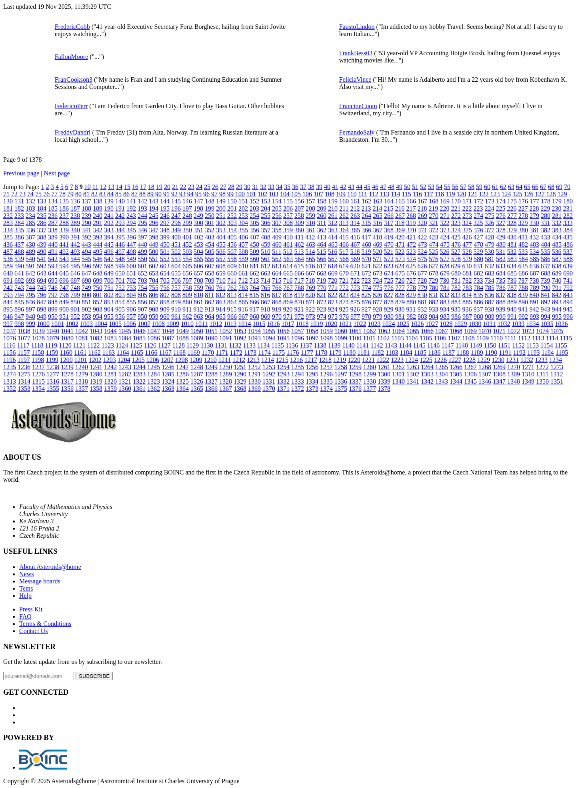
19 (159, 186)
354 (232, 230)
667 (310, 273)
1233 (541, 359)
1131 (221, 345)
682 (478, 273)
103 (273, 194)
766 (277, 287)
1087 (168, 338)
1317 (67, 381)
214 (377, 208)
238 (75, 215)
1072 (513, 331)
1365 (196, 388)
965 (221, 316)
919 (276, 309)
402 (198, 237)
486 (568, 244)
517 (343, 251)
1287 (196, 374)
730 (444, 280)
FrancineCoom (358, 106)
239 (86, 215)
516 (332, 251)
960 (165, 316)
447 (131, 244)
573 (400, 258)
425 (455, 237)
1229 (483, 359)
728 (422, 280)
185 (53, 208)
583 (512, 258)
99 (230, 194)
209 (321, 208)
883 (445, 302)
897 (30, 309)
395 (120, 237)
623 (388, 266)
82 (94, 194)
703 (142, 280)
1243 (124, 367)
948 (30, 316)
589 (8, 266)
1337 (355, 381)
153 (265, 201)
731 (455, 280)
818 (287, 294)
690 (568, 273)
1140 (348, 345)
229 (545, 208)
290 (86, 222)
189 (97, 208)
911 (187, 309)
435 (567, 237)
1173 (250, 352)
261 (333, 215)
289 (75, 222)
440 (53, 244)
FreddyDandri (73, 132)
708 (198, 280)
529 (478, 251)
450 (165, 244)
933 (433, 309)
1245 (153, 367)
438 (30, 244)
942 (534, 309)
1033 (518, 323)
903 (97, 309)
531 (500, 251)
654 (165, 273)
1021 (345, 323)
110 (351, 194)
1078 (38, 338)
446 (120, 244)
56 (455, 186)
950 (53, 316)
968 (254, 316)
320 (422, 222)
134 (53, 201)
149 (221, 201)
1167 (165, 352)
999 (30, 323)
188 (86, 208)
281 (557, 215)
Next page (57, 173)
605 (187, 266)
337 (41, 230)
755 (153, 287)
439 (41, 244)
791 (557, 287)
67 (543, 186)
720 (332, 280)
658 (209, 273)
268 (411, 215)
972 (299, 316)
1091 (225, 338)
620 (355, 266)
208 (310, 208)
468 (366, 244)
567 (333, 258)
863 (221, 302)
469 (377, 244)
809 (187, 294)
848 (53, 302)
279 (534, 215)
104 (285, 194)
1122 (93, 345)
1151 (504, 345)
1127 (164, 345)
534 (534, 251)
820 (310, 294)
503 (187, 251)
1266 (456, 367)
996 (568, 316)
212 (355, 208)
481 (512, 244)
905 (120, 309)
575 (422, 258)
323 (455, 222)
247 (176, 215)
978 (366, 316)
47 (383, 186)
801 (97, 294)
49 (399, 186)
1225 (426, 359)
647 (86, 273)
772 (344, 287)
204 (265, 208)
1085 (139, 338)
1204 (124, 359)
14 (119, 186)
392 (86, 237)
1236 (24, 367)
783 (467, 287)
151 (243, 201)
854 (120, 302)
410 (288, 237)
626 (422, 266)
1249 (211, 367)
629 (455, 266)
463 (310, 244)
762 (232, 287)
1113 (538, 338)
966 (232, 316)
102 (262, 194)
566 (321, 258)
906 (131, 309)
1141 (362, 345)
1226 (440, 359)
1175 (278, 352)
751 (109, 287)
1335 (326, 381)
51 (415, 186)
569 (355, 258)
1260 (369, 367)
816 (265, 294)
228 (534, 208)
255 (265, 215)
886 (478, 302)
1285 (168, 374)
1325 (182, 381)
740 (556, 280)
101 (251, 194)
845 (19, 302)
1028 (446, 323)
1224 (411, 359)
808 (176, 294)
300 (198, 222)
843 (567, 294)
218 (422, 208)
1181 (363, 352)
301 (209, 222)
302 (221, 222)
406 (243, 237)
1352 (9, 388)
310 (310, 222)
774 (366, 287)
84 (110, 194)
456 (232, 244)
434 (556, 237)
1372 (297, 388)
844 (8, 302)
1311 (542, 374)
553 (176, 258)
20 (167, 186)
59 (479, 186)
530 (489, 251)
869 (288, 302)
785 (489, 287)
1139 (334, 345)
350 (187, 230)
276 (501, 215)
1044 (110, 331)
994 (545, 316)
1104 (412, 338)
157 (310, 201)
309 (299, 222)
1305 (456, 374)
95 (198, 194)
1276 (38, 374)
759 (198, 287)
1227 (454, 359)
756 (165, 287)
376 (478, 230)
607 (209, 266)
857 (153, 302)
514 (310, 251)
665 (288, 273)
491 (53, 251)
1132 (235, 345)
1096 (297, 338)
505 (209, 251)
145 (176, 201)
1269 (499, 367)
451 (176, 244)
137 (86, 201)
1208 (181, 359)
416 (355, 237)
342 (97, 230)
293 (120, 222)
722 (355, 280)
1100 (355, 338)
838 (511, 294)
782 (456, 287)
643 (41, 273)
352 (209, 230)
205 (277, 208)
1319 (96, 381)
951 (64, 316)
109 (341, 194)
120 (461, 194)
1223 (397, 359)
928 (377, 309)
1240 (81, 367)
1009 (172, 323)
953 (86, 316)
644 (53, 273)
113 (384, 194)
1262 (398, 367)
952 (75, 316)
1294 (297, 374)
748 (75, 287)
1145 (419, 345)
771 (333, 287)
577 (445, 258)
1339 (384, 381)
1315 (38, 381)
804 (131, 294)
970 (277, 316)
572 (389, 258)
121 (472, 194)
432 (534, 237)
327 (500, 222)
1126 (150, 345)
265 (377, 215)
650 (120, 273)
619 (343, 266)
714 (265, 280)
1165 (137, 352)
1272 (542, 367)
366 (366, 230)
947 (19, 316)
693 (30, 280)
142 (142, 201)
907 (142, 309)
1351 (556, 381)
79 (70, 194)
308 (288, 222)
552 (165, 258)
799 (75, 294)
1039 (38, 331)
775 (377, 287)
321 (433, 222)
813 (231, 294)
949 (41, 316)
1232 (526, 359)
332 (556, 222)
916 (243, 309)
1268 (484, 367)
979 (377, 316)
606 (198, 266)
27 (223, 186)
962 (187, 316)
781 (445, 287)
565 (310, 258)
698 (86, 280)
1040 (52, 331)
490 (41, 251)
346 (142, 230)
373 (445, 230)
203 (254, 208)
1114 (552, 338)
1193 (533, 352)
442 (75, 244)
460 (277, 244)
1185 (420, 352)
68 (551, 186)
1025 (402, 323)
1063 (384, 331)
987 (467, 316)
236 (53, 215)
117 (428, 194)
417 (366, 237)
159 (333, 201)
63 (511, 186)
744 (30, 287)
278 (523, 215)
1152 (518, 345)
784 (478, 287)
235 (41, 215)
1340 (398, 381)
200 (221, 208)
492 (64, 251)
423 (433, 237)
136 (75, 201)
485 (557, 244)
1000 (43, 323)
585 (534, 258)
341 (86, 230)
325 (478, 222)
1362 (153, 388)
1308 (499, 374)
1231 (512, 359)
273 (467, 215)
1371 (283, 388)
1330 (254, 381)
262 (344, 215)
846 (30, 302)
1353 (24, 388)
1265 (441, 367)
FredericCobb (72, 26)
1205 (138, 359)
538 (8, 258)
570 (366, 258)
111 (362, 194)
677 (422, 273)
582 (501, 258)
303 (232, 222)
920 (287, 309)
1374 (326, 388)
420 (399, 237)
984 (433, 316)
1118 (37, 345)
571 (377, 258)
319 (411, 222)
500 (153, 251)
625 (411, 266)
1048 (168, 331)
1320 (110, 381)
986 (456, 316)
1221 (368, 359)
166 (411, 201)
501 (165, 251)
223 (478, 208)
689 (557, 273)
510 (265, 251)
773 (355, 287)
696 (64, 280)
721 (343, 280)
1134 (263, 345)
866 (254, 302)
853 (109, 302)
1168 (179, 352)
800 (86, 294)
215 (388, 208)
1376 (355, 388)
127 (539, 194)
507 (232, 251)
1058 (312, 331)
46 (375, 186)
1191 (505, 352)
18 (151, 186)
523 (411, 251)
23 (191, 186)
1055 (268, 331)
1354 (38, 388)
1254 (283, 367)
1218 (325, 359)
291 (97, 222)
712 (243, 280)
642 (30, 273)
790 (545, 287)
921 (299, 309)
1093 (254, 338)
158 (321, 201)
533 (523, 251)
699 (97, 280)
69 (559, 186)
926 (355, 309)
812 (220, 294)
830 (422, 294)
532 (511, 251)
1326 (196, 381)
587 (557, 258)
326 (489, 222)
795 (30, 294)
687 (534, 273)
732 (467, 280)
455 (221, 244)
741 (567, 280)
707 (187, 280)
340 (75, 230)
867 (265, 302)
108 (329, 194)
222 (467, 208)
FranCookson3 (73, 79)
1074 (542, 331)
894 (568, 302)
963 (198, 316)
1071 (499, 331)
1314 (24, 381)
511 (276, 251)
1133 (249, 345)
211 (343, 208)
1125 (136, 345)
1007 (144, 323)
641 (19, 273)
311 (321, 222)
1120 (65, 345)
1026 (417, 323)
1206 (152, 359)
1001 (57, 323)
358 (277, 230)
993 (534, 316)
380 (523, 230)
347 (153, 230)
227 (523, 208)
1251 (240, 367)
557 (221, 258)
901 (75, 309)
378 (501, 230)
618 (332, 266)
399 (165, 237)
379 (512, 230)
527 (455, 251)
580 (478, 258)
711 (231, 280)
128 (551, 194)
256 (277, 215)
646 (75, 273)
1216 (296, 359)
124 (506, 194)
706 (176, 280)
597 (97, 266)
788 (523, 287)
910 (176, 309)
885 (467, 302)
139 (109, 201)
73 (22, 194)
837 (500, 294)
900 (64, 309)
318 (399, 222)
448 (142, 244)
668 (321, 273)
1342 (427, 381)
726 (399, 280)
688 (545, 273)
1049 (182, 331)
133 (41, 201)
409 (277, 237)
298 (176, 222)
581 (489, 258)
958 (142, 316)
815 (254, 294)
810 (198, 294)
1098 (326, 338)
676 (411, 273)
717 (299, 280)
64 (519, 186)
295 (142, 222)
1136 (292, 345)
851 (86, 302)
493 (75, 251)
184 (41, 208)
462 (299, 244)
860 (187, 302)
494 (86, 251)
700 (109, 280)
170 (456, 201)
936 (467, 309)
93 (182, 194)
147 (198, 201)
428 (489, 237)
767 (288, 287)
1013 (230, 323)
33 (271, 186)
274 (478, 215)
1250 (225, 367)
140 (120, 201)
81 (86, 194)
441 (64, 244)
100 (240, 194)
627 (433, 266)
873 (333, 302)
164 (389, 201)
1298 (355, 374)
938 (489, 309)
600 (131, 266)
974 (321, 316)
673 (377, 273)
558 (232, 258)
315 (366, 222)
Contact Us (33, 630)
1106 (440, 338)
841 (545, 294)
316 (377, 222)
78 (62, 194)
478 (478, 244)
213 (366, 208)
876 (366, 302)
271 (445, 215)
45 (367, 186)
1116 (9, 345)
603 (165, 266)
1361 (139, 388)
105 (296, 194)
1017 (287, 323)
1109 (482, 338)
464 (321, 244)
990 (501, 316)
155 (288, 201)
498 (131, 251)
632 (489, 266)
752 (120, 287)
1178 (321, 352)
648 (97, 273)
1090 (211, 338)
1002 (72, 323)
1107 (454, 338)
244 (142, 215)
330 (534, 222)
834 (467, 294)
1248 (196, 367)
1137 (306, 345)
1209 (196, 359)
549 (131, 258)
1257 (326, 367)
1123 (107, 345)
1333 (297, 381)
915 (231, 309)
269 (422, 215)
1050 (196, 331)
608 (221, 266)
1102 (383, 338)
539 (19, 258)
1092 (240, 338)
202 (243, 208)
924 (332, 309)
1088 (182, 338)
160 (344, 201)
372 (433, 230)
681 (467, 273)
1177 (307, 352)
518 (355, 251)
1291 (254, 374)
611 (254, 266)
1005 (115, 323)
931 (411, 309)
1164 (122, 352)
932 (422, 309)
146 (187, 201)
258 (299, 215)
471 (400, 244)
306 (265, 222)
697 (75, 280)
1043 (96, 331)
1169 (193, 352)
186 (64, 208)
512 (287, 251)
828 (399, 294)
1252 (254, 367)
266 (389, 215)
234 (30, 215)
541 (41, 258)
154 (277, 201)
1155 (560, 345)
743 (19, 287)
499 (142, 251)
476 (456, 244)
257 (288, 215)
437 (19, 244)
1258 (340, 367)
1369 (254, 388)
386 (19, 237)
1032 (503, 323)
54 (439, 186)
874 (344, 302)
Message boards (39, 581)
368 (389, 230)
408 (265, 237)
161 (355, 201)
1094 (268, 338)
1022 (359, 323)
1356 (67, 388)
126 (528, 194)
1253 (268, 367)
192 (131, 208)
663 (265, 273)
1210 (210, 359)
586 (545, 258)
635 (523, 266)
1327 (211, 381)
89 (150, 194)
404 (221, 237)
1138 (320, 345)
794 (19, 294)
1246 (168, 367)
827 (388, 294)
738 (534, 280)
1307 (484, 374)
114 (395, 194)
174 (501, 201)
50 (407, 186)
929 (388, 309)
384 (568, 230)
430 (511, 237)
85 (118, 194)
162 (366, 201)
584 (523, 258)
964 (209, 316)
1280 (96, 374)
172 (478, 201)
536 (556, 251)
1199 (52, 359)
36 (295, 186)
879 (400, 302)
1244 (139, 367)
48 (391, 186)
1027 (431, 323)
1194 (547, 352)
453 (198, 244)
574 (411, 258)
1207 (167, 359)
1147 (447, 345)
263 (355, 215)
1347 (499, 381)
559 (243, 258)
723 (366, 280)
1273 (556, 367)
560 (254, 258)
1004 (100, 323)
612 (265, 266)
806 (153, 294)
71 (6, 194)
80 (78, 194)
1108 (468, 338)
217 (411, 208)
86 (126, 194)
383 (557, 230)
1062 (369, 331)
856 (142, 302)
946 (8, 316)
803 (120, 294)
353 (221, 230)
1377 (369, 388)
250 (209, 215)
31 (255, 186)
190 (109, 208)
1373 (312, 388)
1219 (339, 359)
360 (299, 230)
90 (158, 194)
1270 (513, 367)
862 (209, 302)
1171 (222, 352)
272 (456, 215)
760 (209, 287)
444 (97, 244)
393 (97, 237)
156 (299, 201)
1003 (86, 323)
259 (310, 215)
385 (8, 237)
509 (254, 251)
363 (333, 230)
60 (487, 186)
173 (489, 201)
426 (467, 237)
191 (120, 208)
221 (455, 208)
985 (445, 316)
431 (523, 237)
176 (523, 201)
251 (221, 215)
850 (75, 302)
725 (388, 280)
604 (176, 266)
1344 (456, 381)
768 (299, 287)
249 (198, 215)
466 (344, 244)
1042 (81, 331)
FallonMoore (71, 56)
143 (153, 201)
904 (109, 309)
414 (332, 237)
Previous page (21, 173)
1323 (153, 381)
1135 (277, 345)
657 (198, 273)
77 (54, 194)
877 (377, 302)
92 (174, 194)
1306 (470, 374)
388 (41, 237)
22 (183, 186)
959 (153, 316)
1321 (124, 381)
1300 (384, 374)
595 (75, 266)
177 (534, 201)
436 (8, 244)
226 (511, 208)
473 (422, 244)
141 (131, 201)
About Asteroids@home (50, 566)
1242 (110, 367)
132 (30, 201)
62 (503, 186)
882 (433, 302)
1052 (225, 331)
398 (153, 237)
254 (254, 215)
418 (377, 237)
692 (19, 280)
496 (109, 251)
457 (243, 244)
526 (444, 251)
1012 (215, 323)
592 (41, 266)
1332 (283, 381)
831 (433, 294)
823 (343, 294)
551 (153, 258)
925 (343, 309)
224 (489, 208)
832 (444, 294)
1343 (441, 381)
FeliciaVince (355, 79)
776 (389, 287)
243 (131, 215)
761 (221, 287)
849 (64, 302)
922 (310, 309)
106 (307, 194)
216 (399, 208)
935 (455, 309)
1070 (484, 331)
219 (433, 208)
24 (199, 186)
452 (187, 244)
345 (131, 230)
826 (377, 294)
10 (87, 186)
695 (53, 280)
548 (120, 258)
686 (523, 273)
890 (523, 302)
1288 (211, 374)
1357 (81, 388)
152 (254, 201)
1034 (532, 323)
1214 (267, 359)
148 (209, 201)
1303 (427, 374)
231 (567, 208)
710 (221, 280)
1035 (546, 323)
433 (545, 237)
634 (511, 266)
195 (165, 208)
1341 (412, 381)
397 (142, 237)
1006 (129, 323)
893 (557, 302)
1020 (330, 323)
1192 (519, 352)
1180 (349, 352)
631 (478, 266)
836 (489, 294)
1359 (110, 388)
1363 (168, 388)
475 (445, 244)
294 (131, 222)
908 (153, 309)
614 (287, 266)
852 (97, 302)
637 (545, 266)
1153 (532, 345)
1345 (470, 381)
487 (8, 251)
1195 (562, 352)
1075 (556, 331)
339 (64, 230)
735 (500, 280)
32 (263, 186)
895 (8, 309)
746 (53, 287)
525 (433, 251)
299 (187, 222)
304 (243, 222)
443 (86, 244)
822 (332, 294)
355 (243, 230)
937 (478, 309)
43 (351, 186)
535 (545, 251)
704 (153, 280)
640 (8, 273)
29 (239, 186)
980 (389, 316)
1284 (153, 374)
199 (209, 208)
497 (120, 251)
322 (444, 222)
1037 (9, 331)
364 (344, 230)
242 (120, 215)
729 (433, 280)
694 (41, 280)
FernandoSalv (357, 132)
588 (568, 258)
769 (310, 287)
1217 (310, 359)
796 (41, 294)
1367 (225, 388)
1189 (476, 352)
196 (176, 208)
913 (209, 309)
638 (556, 266)
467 (355, 244)
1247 (182, 367)
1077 (24, 338)
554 (187, 258)
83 (102, 194)
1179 (335, 352)
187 (75, 208)
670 (344, 273)
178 (545, 201)
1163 (108, 352)
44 (359, 186)
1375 (340, 388)
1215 (282, 359)
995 (557, 316)
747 (64, 287)
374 (456, 230)
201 (232, 208)
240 (97, 215)
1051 (211, 331)
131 (19, 201)
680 (456, 273)
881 (422, 302)
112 (373, 194)
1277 (52, 374)
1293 (283, 374)
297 (165, 222)
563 (288, 258)
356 (254, 230)
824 (355, 294)
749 (86, 287)
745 (41, 287)
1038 (24, 331)
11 (95, 186)
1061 (355, 331)
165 (400, 201)
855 (131, 302)
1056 (283, 331)
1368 (240, 388)
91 (166, 194)
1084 (124, 338)
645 (64, 273)
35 (287, 186)
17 (143, 186)
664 (277, 273)
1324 (168, 381)
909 (165, 309)
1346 (484, 381)
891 (534, 302)
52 (423, 186)
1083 (110, 338)
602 (153, 266)
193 (142, 208)
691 (8, 280)
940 (511, 309)
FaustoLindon (357, 26)
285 (30, 222)
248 (187, 215)
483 (534, 244)
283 (8, 222)
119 (450, 194)
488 (19, 251)
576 (433, 258)
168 (433, 201)
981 (400, 316)
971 (288, 316)
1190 (491, 352)
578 (456, 258)
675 (400, 273)
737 (523, 280)
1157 (23, 352)
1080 (67, 338)
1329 (240, 381)
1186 (434, 352)
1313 (9, 381)
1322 (139, 381)
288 (64, 222)
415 (343, 237)
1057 (297, 331)
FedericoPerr (71, 106)
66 (535, 186)
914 (220, 309)
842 (556, 294)
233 (19, 215)
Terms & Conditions (45, 623)
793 (8, 294)
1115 (566, 338)
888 (501, 302)
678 (433, 273)
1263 (412, 367)
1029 (460, 323)
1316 (52, 381)
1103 (397, 338)
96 (206, 194)
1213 (253, 359)
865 (243, 302)
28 (231, 186)
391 (75, 237)
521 (388, 251)
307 (277, 222)
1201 (80, 359)
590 (19, 266)
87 (134, 194)
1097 (312, 338)
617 (321, 266)
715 (276, 280)
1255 (297, 367)
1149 (476, 345)
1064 (398, 331)
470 (389, 244)
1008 (158, 323)
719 (321, 280)
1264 (427, 367)
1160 (66, 352)
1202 (95, 359)
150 (232, 201)
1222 (382, 359)
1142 (376, 345)
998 (19, 323)
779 (422, 287)
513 (299, 251)
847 (41, 302)
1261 (384, 367)
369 (400, 230)
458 (254, 244)
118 (439, 194)
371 (422, 230)
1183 (392, 352)
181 (8, 208)
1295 (312, 374)
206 (288, 208)
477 (467, 244)
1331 (268, 381)
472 (411, 244)
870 (299, 302)
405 (232, 237)
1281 (110, 374)
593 (53, 266)
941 (523, 309)
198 (198, 208)
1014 (244, 323)
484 (545, 244)
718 (310, 280)
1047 (153, 331)
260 (321, 215)
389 (53, 237)
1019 (316, 323)
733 (478, 280)
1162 (94, 352)
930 (399, 309)
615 (299, 266)
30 (247, 186)
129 (562, 194)
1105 (426, 338)
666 (299, 273)
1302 (412, 374)
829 (411, 294)
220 (444, 208)
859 (176, 302)
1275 (24, 374)
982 (411, 316)
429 (500, 237)
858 (165, 302)
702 (131, 280)
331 (545, 222)
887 (489, 302)
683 (489, 273)
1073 (528, 331)
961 (176, 316)
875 (355, 302)
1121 (79, 345)
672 (366, 273)
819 (299, 294)
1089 (196, 338)
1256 (312, 367)
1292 (268, 374)
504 (198, 251)
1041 (67, 331)
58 (471, 186)
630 (467, 266)
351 (198, 230)
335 (19, 230)
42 (343, 186)
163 (377, 201)
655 (176, 273)
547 (109, 258)
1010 (187, 323)
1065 (412, 331)
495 (97, 251)
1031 (489, 323)
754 (142, 287)
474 (433, 244)
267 (400, 215)
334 (8, 230)
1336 (340, 381)
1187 (448, 352)
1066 (427, 331)
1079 (52, 338)
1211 (224, 359)
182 (19, 208)
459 (265, 244)
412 (310, 237)
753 (131, 287)
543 (64, 258)
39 (319, 186)
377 (489, 230)
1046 (139, 331)
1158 (38, 352)
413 (321, 237)
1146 (433, 345)
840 (534, 294)
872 (321, 302)
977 (355, 316)
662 (254, 273)
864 (232, 302)
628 (444, 266)
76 (46, 194)
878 (389, 302)
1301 (398, 374)
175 (512, 201)
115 (406, 194)
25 (207, 186)
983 (422, 316)
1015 (258, 323)
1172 (236, 352)
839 (523, 294)
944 (556, 309)
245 (153, 215)
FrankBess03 (356, 53)
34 (279, 186)
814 (243, 294)
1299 (369, 374)
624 (399, 266)
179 (557, 201)
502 (176, 251)
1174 (264, 352)
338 (53, 230)
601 (142, 266)
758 (187, 287)
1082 (96, 338)
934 (444, 309)
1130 (206, 345)
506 (221, 251)
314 (355, 222)
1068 (456, 331)
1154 (546, 345)
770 (321, 287)
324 (467, 222)
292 (109, 222)
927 (366, 309)
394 (109, 237)
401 (187, 237)
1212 (238, 359)
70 (567, 186)
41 (335, 186)
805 (142, 294)
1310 (528, 374)
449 (153, 244)
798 (64, 294)
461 (288, 244)
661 (243, 273)
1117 (23, 345)
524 (422, 251)
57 (463, 186)
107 (318, 194)
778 (411, 287)
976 (344, 316)
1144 (405, 345)
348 (165, 230)
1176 (292, 352)
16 (135, 186)
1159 (52, 352)
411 (299, 237)
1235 (9, 367)
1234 (555, 359)
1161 (80, 352)
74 (30, 194)
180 (568, 201)
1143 (391, 345)
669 (333, 273)
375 (467, 230)
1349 (528, 381)
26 (215, 186)
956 (120, 316)
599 (120, 266)
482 (523, 244)
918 (265, 309)
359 (288, 230)
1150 (490, 345)
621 (366, 266)
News (26, 574)
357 (265, 230)
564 (299, 258)
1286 (182, 374)
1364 (182, 388)
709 (209, 280)
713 (254, 280)
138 (97, 201)
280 (545, 215)
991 (512, 316)
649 (109, 273)
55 (447, 186)
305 (254, 222)
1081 (81, 338)
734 (489, 280)
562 (277, 258)
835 (478, 294)
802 (109, 294)
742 (8, 287)
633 (500, 266)
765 (265, 287)
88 (142, 194)
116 (417, 194)
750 (97, 287)
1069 (470, 331)
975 (333, 316)
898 (41, 309)
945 (567, 309)
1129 (192, 345)
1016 (273, 323)
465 (333, 244)
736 (511, 280)
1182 (378, 352)
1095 (283, 338)
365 (355, 230)
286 (41, 222)
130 (8, 201)
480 (501, 244)
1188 (462, 352)
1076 (9, 338)
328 (511, 222)
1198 (38, 359)
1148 (462, 345)
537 (567, 251)
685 (512, 273)
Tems (26, 588)
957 (131, 316)
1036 (561, 323)
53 (431, 186)
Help (25, 595)
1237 (38, 367)
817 (276, 294)
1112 (524, 338)
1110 (496, 338)
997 (8, 323)
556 (209, 258)
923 (321, 309)
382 (545, 230)
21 (175, 186)
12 (103, 186)
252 (232, 215)
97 (214, 194)
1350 (542, 381)
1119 (51, 345)
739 (545, 280)
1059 (326, 331)
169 (445, 201)
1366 (211, 388)
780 (433, 287)
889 (512, 302)
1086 (153, 338)
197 (187, 208)
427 (478, 237)
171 (467, 201)
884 (456, 302)
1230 (498, 359)
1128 (178, 345)
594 (64, 266)
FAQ (25, 616)
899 (53, 309)
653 (153, 273)
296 (153, 222)
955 (109, 316)
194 (153, 208)
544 (75, 258)
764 (254, 287)
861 (198, 302)
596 (86, 266)
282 (568, 215)
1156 (9, 352)
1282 (124, 374)
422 (422, 237)
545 (86, 258)
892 (545, 302)
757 (176, 287)
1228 (469, 359)
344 (120, 230)
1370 (268, 388)
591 (30, 266)
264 (366, 215)
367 (377, 230)
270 (433, 215)
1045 (124, 331)
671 (355, 273)
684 (501, 273)
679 (445, 273)
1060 (340, 331)
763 (243, 287)
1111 (510, 338)
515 (321, 251)
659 (221, 273)
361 (310, 230)
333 (567, 222)
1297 (340, 374)
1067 (441, 331)
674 (389, 273)
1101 (369, 338)
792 (568, 287)
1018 (302, 323)
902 (86, 309)
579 (467, 258)
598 (109, 266)
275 (489, 215)
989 (489, 316)
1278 (67, 374)
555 (198, 258)
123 (495, 194)
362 (321, 230)
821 (321, 294)
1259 (355, 367)
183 (30, 208)
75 (38, 194)
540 (30, 258)
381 (534, 230)
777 (400, 287)
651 (131, 273)
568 (344, 258)
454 (209, 244)
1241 (96, 367)
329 (523, 222)
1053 (240, 331)
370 (411, 230)
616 (310, 266)
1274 (9, 374)
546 (97, 258)
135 (64, 201)
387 (30, 237)
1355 (52, 388)
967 (243, 316)
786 (501, 287)
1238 (52, 367)
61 (495, 186)
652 (142, 273)
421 (411, 237)
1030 (474, 323)
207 (299, 208)
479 (489, 244)
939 (500, 309)
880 (411, 302)
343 (109, 230)
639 (567, 266)
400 (176, 237)
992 (523, 316)
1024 (388, 323)
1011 (201, 323)
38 (311, 186)
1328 (225, 381)
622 (377, 266)
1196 (9, 359)
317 (388, 222)
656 (187, 273)
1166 (151, 352)
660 (232, 273)
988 (478, 316)
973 (310, 316)
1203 (109, 359)
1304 (441, 374)
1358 (96, 388)
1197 (23, 359)
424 (444, 237)
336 (30, 230)
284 (19, 222)
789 (534, 287)
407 (254, 237)
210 (333, 208)
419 (388, 237)
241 (109, 215)
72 (14, 194)
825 (366, 294)
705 (165, 280)
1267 (470, 367)
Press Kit (30, 609)
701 (120, 280)
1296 (326, 374)
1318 (81, 381)
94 (190, 194)
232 (8, 215)
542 (53, 258)
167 (422, 201)
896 (19, 309)
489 (30, 251)
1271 (528, 367)
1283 (139, 374)
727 (411, 280)
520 (377, 251)
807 (165, 294)
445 (109, 244)
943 (545, 309)
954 (97, 316)
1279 (81, 374)
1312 (556, 374)
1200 (66, 359)
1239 (67, 367)
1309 (513, 374)
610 (243, 266)
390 (64, 237)
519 (366, 251)
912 (198, 309)
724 (377, 280)
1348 (513, 381)
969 (265, 316)
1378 (384, 388)
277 (512, 215)
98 (222, 194)
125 (517, 194)
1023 (374, 323)
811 (209, 294)
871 (310, 302)
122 (483, 194)
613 (276, 266)
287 (53, 222)
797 (53, 294)
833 (455, 294)
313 (343, 222)
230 (556, 208)
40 (327, 186)
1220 (354, 359)
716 (287, 280)
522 (399, 251)
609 (232, 266)
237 (64, 215)
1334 (312, 381)
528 (467, 251)
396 (131, 237)
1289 (225, 374)
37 (303, 186)
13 (111, 186)
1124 (122, 345)
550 (142, 258)
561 (265, 258)
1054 (254, 331)
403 (209, 237)
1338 (369, 381)
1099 (340, 338)
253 (243, 215)
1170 (208, 352)
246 (165, 215)
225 (500, 208)
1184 (406, 352)
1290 (240, 374)
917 (254, 309)
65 (527, 186)
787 (512, 287)
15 (127, 186)
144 (165, 201)
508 (243, 251)
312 (332, 222)
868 (277, 302)
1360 (124, 388)
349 (176, 230)
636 (534, 266)
